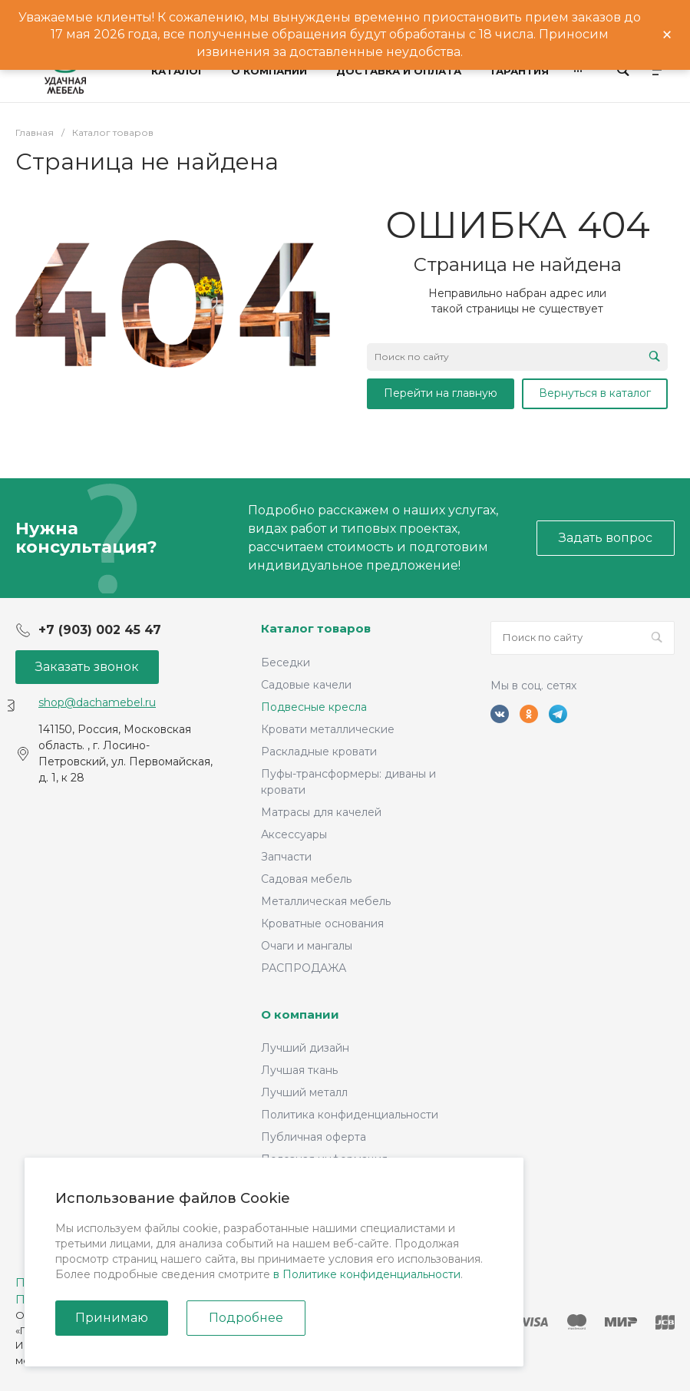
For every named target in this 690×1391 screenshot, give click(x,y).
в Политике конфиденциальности (367, 1274)
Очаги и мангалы (306, 946)
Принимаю (111, 1317)
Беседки (285, 662)
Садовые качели (306, 685)
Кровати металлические (328, 729)
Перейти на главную (440, 393)
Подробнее (246, 1317)
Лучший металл (304, 1092)
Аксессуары (294, 834)
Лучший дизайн (305, 1048)
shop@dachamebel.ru (97, 702)
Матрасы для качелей (321, 812)
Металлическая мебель (326, 901)
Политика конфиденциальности (349, 1115)
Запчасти (286, 857)
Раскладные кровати (319, 751)
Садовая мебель (306, 879)
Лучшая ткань (299, 1070)
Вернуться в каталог (595, 393)
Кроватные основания (322, 923)
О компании (300, 1014)
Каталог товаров (316, 628)
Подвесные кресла (314, 707)
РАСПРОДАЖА (303, 968)
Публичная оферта (313, 1137)
